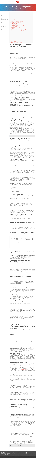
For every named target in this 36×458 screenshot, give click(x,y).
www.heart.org (23, 369)
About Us (2, 16)
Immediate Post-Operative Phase (16, 23)
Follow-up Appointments (15, 26)
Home (2, 29)
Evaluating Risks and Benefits (15, 18)
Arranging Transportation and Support (17, 21)
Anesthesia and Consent (15, 20)
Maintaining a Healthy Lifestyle (16, 34)
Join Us (2, 18)
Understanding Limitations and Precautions (18, 30)
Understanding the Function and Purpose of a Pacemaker (18, 14)
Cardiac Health (15, 448)
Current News (3, 26)
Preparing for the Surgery (15, 19)
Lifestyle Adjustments (14, 24)
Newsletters (3, 22)
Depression (13, 38)
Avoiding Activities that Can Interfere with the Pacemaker (19, 29)
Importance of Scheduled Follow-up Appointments (19, 32)
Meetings (2, 20)
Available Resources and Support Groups (17, 40)
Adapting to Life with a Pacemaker (15, 27)
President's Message (4, 19)
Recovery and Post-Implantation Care (15, 22)
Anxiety (12, 37)
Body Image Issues (14, 39)
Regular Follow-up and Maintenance (15, 31)
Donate (2, 15)
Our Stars (2, 23)
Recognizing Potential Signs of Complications (18, 25)
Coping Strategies (14, 41)
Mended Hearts (4, 25)
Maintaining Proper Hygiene (15, 28)
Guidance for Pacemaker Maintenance (17, 33)
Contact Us (26, 453)
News (2, 30)
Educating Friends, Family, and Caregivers (16, 42)
